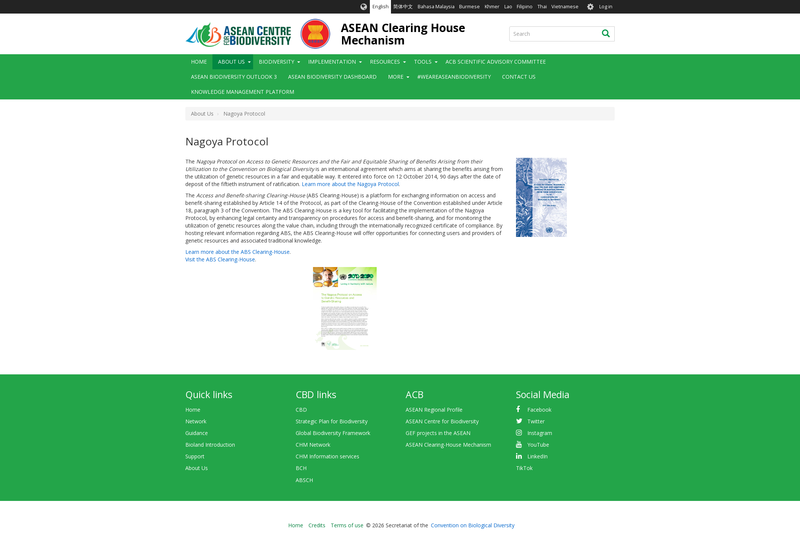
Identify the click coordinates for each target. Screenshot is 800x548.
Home (199, 61)
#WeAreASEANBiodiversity (454, 76)
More (395, 76)
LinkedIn (537, 456)
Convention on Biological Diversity (473, 525)
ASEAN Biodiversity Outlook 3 (234, 76)
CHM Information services (327, 456)
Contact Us (519, 76)
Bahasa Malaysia (436, 6)
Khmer (492, 6)
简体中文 (403, 6)
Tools (423, 61)
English (381, 6)
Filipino (525, 6)
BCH (301, 468)
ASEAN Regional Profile (434, 409)
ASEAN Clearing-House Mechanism (448, 444)
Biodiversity (276, 61)
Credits (316, 525)
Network (195, 421)
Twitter (536, 421)
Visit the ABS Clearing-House (220, 259)
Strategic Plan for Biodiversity (332, 421)
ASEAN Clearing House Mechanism (403, 34)
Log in (605, 6)
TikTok (524, 468)
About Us (231, 61)
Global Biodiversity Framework (333, 433)
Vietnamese (565, 6)
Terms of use (347, 525)
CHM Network (313, 444)
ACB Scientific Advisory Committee (496, 61)
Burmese (469, 6)
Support (195, 456)
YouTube (538, 444)
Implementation (332, 61)
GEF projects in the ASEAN (438, 433)
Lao (508, 6)
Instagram (539, 433)
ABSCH (304, 480)
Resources (385, 61)
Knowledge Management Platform (242, 91)
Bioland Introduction (210, 444)
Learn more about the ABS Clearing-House (237, 251)
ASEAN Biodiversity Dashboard (332, 76)
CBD (301, 409)
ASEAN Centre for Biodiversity (442, 421)
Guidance (196, 433)
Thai (542, 6)
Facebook (539, 409)
